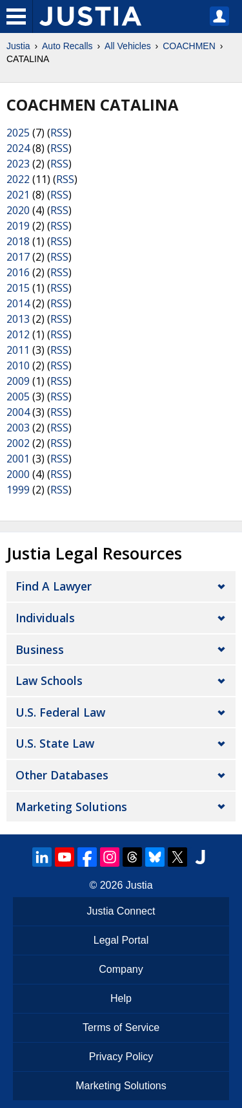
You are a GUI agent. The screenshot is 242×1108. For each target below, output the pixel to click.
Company (121, 969)
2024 (18, 148)
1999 (18, 490)
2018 (18, 241)
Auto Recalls (67, 46)
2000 (18, 474)
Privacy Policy (121, 1056)
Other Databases (61, 775)
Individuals (45, 617)
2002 (18, 443)
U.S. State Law (54, 743)
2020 (18, 210)
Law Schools (49, 680)
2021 (18, 195)
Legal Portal (121, 940)
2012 (18, 334)
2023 (18, 164)
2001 (18, 458)
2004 (18, 412)
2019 (18, 226)
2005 (18, 396)
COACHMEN (189, 46)
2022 (18, 179)
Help (121, 998)
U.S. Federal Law (60, 712)
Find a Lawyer (53, 586)
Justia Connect (121, 911)
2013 (18, 319)
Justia (18, 46)
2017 (18, 257)
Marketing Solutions (71, 806)
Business (39, 649)
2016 (18, 272)
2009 (18, 381)
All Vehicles (128, 46)
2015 (18, 288)
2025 (18, 132)
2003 (18, 427)
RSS (59, 132)
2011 (18, 350)
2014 (18, 303)
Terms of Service (121, 1027)
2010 (18, 365)
